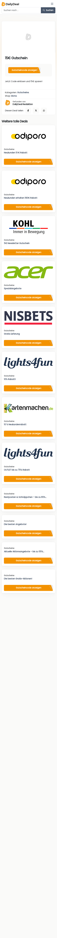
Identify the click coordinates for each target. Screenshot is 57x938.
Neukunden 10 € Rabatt (15, 152)
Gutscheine (23, 92)
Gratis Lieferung (12, 333)
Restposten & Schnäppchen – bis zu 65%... (25, 497)
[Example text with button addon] (21, 10)
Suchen (48, 10)
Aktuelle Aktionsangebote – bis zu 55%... (24, 551)
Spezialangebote (12, 288)
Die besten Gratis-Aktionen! (18, 578)
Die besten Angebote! (15, 524)
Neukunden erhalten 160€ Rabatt (20, 197)
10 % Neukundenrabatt (15, 424)
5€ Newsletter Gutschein (17, 243)
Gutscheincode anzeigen (24, 70)
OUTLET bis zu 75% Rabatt (17, 469)
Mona (14, 95)
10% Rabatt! (10, 379)
